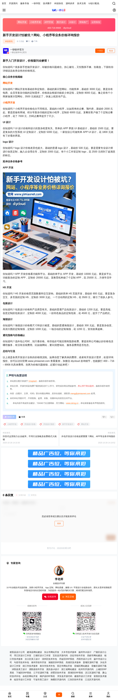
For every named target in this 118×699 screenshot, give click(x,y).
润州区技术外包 (49, 659)
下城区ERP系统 (23, 672)
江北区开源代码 (92, 679)
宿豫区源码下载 (98, 666)
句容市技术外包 (21, 662)
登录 (59, 523)
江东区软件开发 (75, 679)
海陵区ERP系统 (56, 662)
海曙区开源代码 (58, 679)
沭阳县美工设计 (19, 669)
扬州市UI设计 (85, 652)
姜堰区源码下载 (90, 662)
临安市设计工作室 (22, 679)
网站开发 (8, 83)
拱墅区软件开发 (58, 672)
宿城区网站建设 (81, 666)
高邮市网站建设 (94, 655)
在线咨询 (50, 596)
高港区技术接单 (73, 662)
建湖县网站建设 (34, 652)
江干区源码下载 (41, 672)
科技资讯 (9, 41)
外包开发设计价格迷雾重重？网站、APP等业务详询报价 (88, 436)
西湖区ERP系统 (75, 672)
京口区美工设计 (32, 659)
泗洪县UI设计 (52, 669)
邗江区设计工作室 (22, 655)
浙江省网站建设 (68, 669)
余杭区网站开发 (30, 676)
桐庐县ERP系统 (47, 676)
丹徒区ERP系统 (66, 659)
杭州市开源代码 (86, 669)
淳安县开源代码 (64, 676)
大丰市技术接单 (68, 652)
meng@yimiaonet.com (80, 393)
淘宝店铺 (68, 596)
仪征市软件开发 (77, 655)
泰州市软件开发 (38, 662)
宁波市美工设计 (40, 679)
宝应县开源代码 (60, 655)
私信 (111, 51)
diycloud (67, 28)
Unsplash (32, 381)
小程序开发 (9, 102)
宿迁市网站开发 (64, 666)
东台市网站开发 (51, 652)
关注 (100, 51)
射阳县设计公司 (17, 652)
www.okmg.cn (72, 403)
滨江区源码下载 (92, 672)
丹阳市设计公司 (84, 659)
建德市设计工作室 (83, 676)
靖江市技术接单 (30, 666)
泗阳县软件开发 (36, 669)
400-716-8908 (54, 28)
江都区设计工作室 (42, 655)
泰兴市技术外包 (47, 666)
